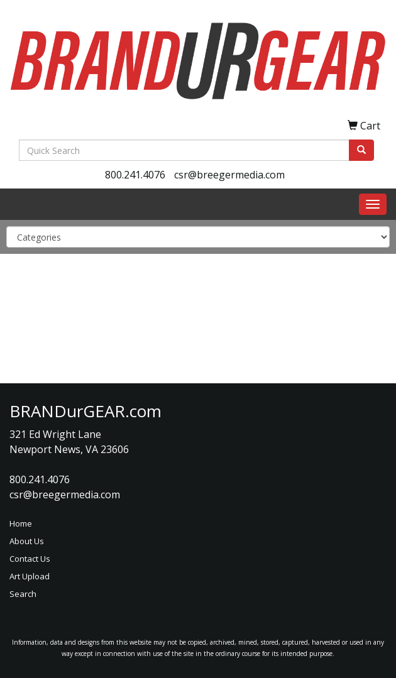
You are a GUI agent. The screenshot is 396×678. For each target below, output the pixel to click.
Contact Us (29, 558)
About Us (26, 541)
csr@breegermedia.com (229, 175)
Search (22, 593)
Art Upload (29, 576)
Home (20, 523)
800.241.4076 (135, 175)
